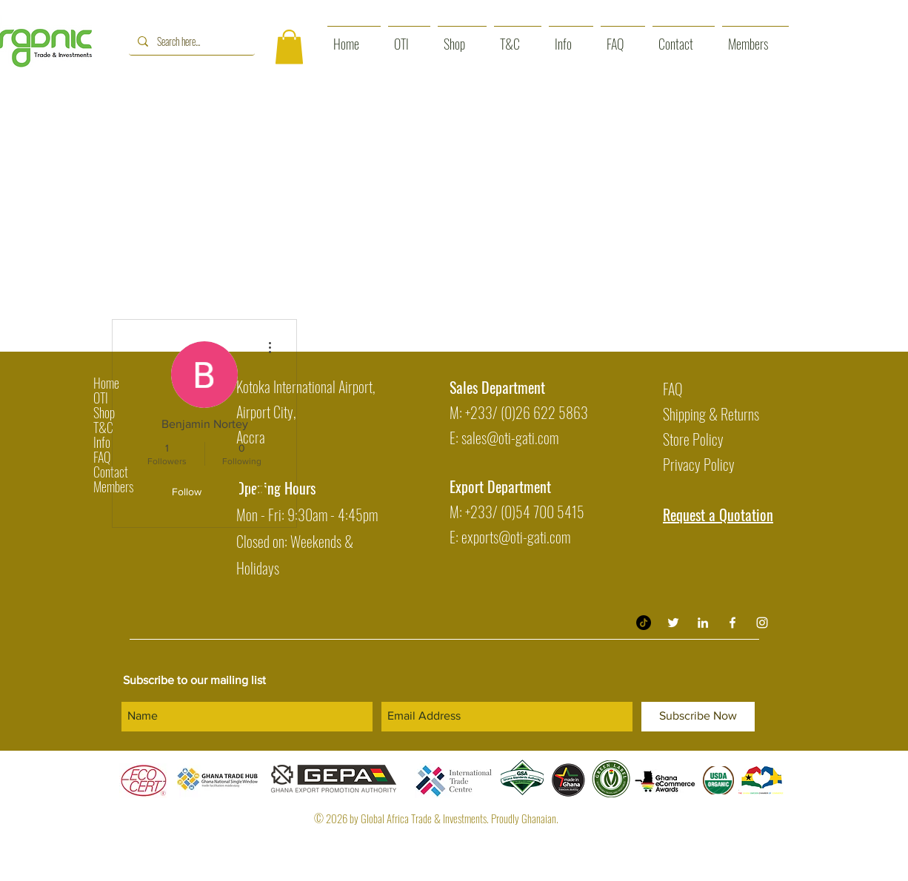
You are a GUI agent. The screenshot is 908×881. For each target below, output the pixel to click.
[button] (289, 47)
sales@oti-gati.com (509, 437)
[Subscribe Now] (698, 716)
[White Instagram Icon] (762, 622)
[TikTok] (643, 622)
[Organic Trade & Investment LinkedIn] (702, 622)
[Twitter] (673, 622)
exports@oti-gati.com (515, 537)
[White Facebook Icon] (732, 622)
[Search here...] (190, 41)
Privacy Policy (699, 464)
